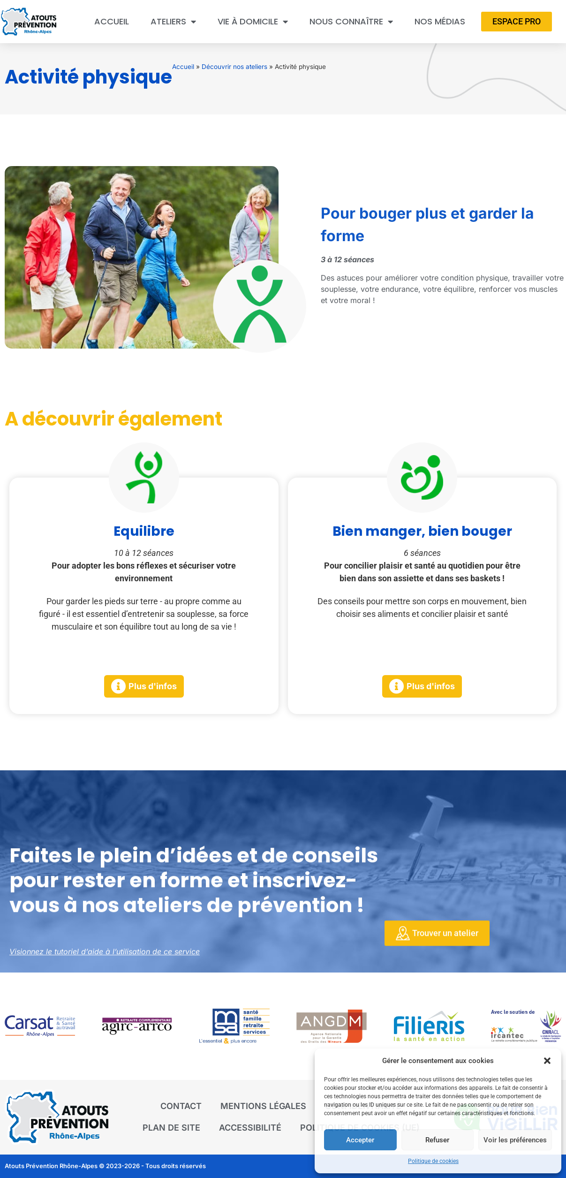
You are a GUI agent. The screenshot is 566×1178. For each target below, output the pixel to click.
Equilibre (143, 531)
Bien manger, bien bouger (422, 531)
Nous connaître (351, 21)
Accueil (111, 21)
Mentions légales (263, 1106)
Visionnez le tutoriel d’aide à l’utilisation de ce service (104, 956)
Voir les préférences (515, 1140)
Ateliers (173, 21)
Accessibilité (250, 1127)
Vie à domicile (253, 21)
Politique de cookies (433, 1161)
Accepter (360, 1140)
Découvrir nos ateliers (234, 66)
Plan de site (171, 1127)
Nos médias (440, 21)
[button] (547, 1060)
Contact (181, 1106)
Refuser (437, 1140)
